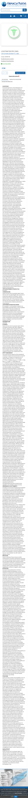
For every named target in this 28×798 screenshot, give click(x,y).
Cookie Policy (4, 781)
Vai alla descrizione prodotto (7, 58)
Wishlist (2, 777)
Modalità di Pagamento (20, 779)
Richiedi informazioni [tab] (7, 81)
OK (15, 796)
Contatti (3, 783)
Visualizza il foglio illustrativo (7, 61)
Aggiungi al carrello (20, 72)
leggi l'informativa (18, 793)
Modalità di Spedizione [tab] (15, 79)
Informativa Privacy (5, 779)
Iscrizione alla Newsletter (20, 781)
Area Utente (3, 775)
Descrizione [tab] (5, 79)
